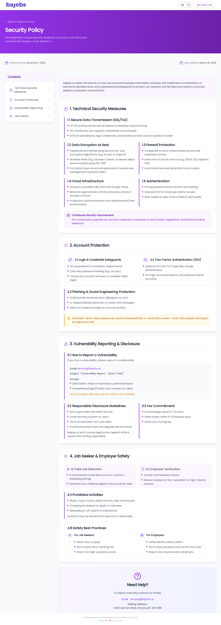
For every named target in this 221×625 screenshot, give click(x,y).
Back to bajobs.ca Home (20, 21)
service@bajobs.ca (89, 368)
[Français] (186, 5)
